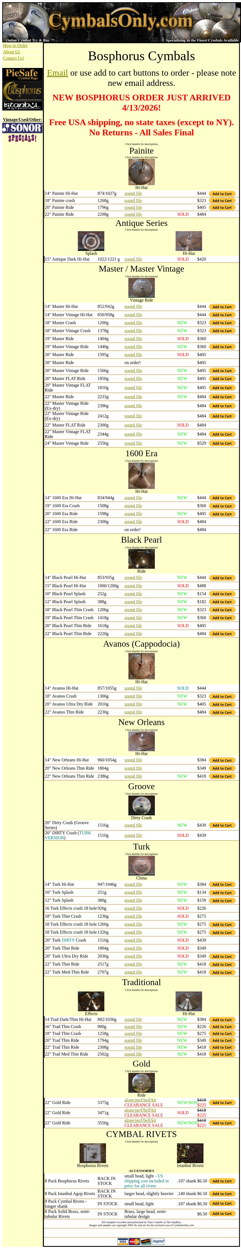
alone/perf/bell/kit (140, 1100)
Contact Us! (13, 58)
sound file (133, 193)
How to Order (15, 45)
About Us (11, 52)
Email (57, 73)
